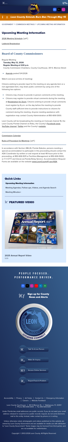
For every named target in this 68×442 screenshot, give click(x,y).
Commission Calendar (11, 135)
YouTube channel (9, 126)
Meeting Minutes (14, 192)
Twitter (20, 126)
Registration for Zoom (17, 101)
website (42, 126)
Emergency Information (55, 398)
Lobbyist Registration (11, 43)
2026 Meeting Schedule (12, 38)
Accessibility (8, 398)
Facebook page (53, 123)
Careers (26, 400)
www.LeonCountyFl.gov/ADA (44, 161)
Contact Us (39, 398)
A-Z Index (28, 398)
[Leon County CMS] (34, 9)
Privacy (19, 398)
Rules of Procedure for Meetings (15, 140)
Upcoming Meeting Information (20, 183)
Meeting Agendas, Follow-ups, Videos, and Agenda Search (31, 187)
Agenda (9, 73)
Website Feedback (39, 400)
